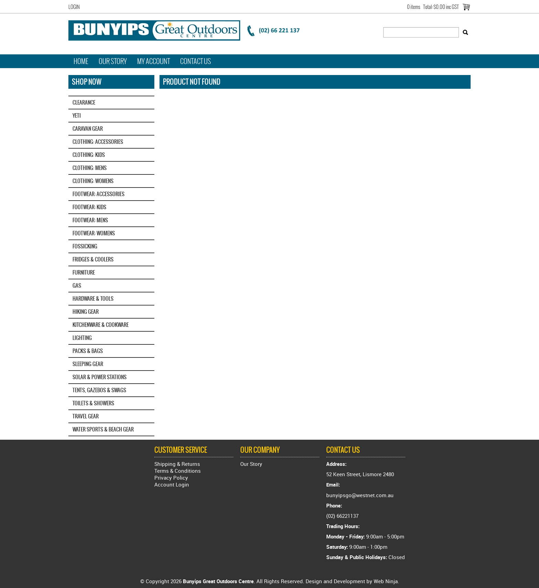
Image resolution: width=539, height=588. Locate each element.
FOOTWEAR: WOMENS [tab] (94, 233)
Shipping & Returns (177, 463)
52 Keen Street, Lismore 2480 (360, 474)
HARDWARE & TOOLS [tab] (93, 298)
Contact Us (195, 61)
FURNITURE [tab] (84, 272)
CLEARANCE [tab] (84, 102)
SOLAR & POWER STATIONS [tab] (99, 377)
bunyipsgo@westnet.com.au (360, 495)
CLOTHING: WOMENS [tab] (93, 181)
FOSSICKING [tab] (85, 246)
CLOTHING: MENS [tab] (90, 168)
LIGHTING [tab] (82, 338)
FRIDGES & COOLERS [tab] (93, 259)
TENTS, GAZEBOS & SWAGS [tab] (99, 390)
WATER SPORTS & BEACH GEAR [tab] (103, 429)
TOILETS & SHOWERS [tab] (93, 403)
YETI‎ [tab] (77, 115)
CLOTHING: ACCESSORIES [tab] (98, 142)
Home (81, 61)
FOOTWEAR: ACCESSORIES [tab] (98, 194)
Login (74, 6)
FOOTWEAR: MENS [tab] (90, 220)
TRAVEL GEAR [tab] (86, 416)
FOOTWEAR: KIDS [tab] (89, 207)
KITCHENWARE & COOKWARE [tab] (101, 325)
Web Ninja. (386, 581)
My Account (153, 61)
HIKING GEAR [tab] (86, 312)
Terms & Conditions (177, 470)
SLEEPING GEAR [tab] (88, 364)
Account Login (171, 484)
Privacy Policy (171, 477)
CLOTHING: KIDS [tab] (89, 155)
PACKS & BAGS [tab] (88, 351)
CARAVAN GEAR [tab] (88, 128)
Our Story (113, 61)
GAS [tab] (77, 285)
